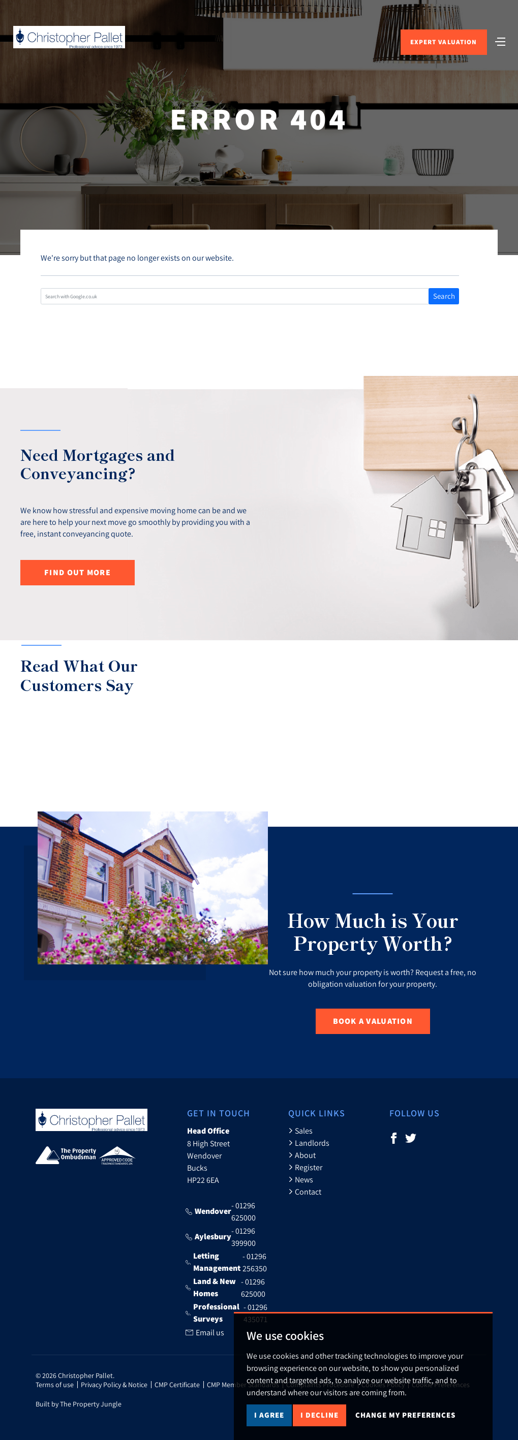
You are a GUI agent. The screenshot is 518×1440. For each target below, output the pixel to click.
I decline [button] (319, 1415)
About (302, 1155)
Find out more (77, 572)
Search (444, 296)
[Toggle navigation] (500, 41)
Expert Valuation (443, 42)
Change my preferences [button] (405, 1415)
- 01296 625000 (221, 1211)
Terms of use (55, 1384)
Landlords (308, 1143)
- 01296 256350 (226, 1262)
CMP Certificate (177, 1384)
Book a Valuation (373, 1021)
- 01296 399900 (221, 1237)
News (300, 1179)
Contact (304, 1191)
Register (305, 1167)
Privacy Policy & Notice (114, 1384)
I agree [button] (269, 1415)
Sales (300, 1130)
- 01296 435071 (226, 1313)
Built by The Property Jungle (78, 1403)
